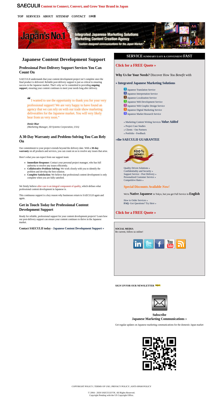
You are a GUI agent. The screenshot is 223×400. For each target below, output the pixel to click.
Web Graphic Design (144, 105)
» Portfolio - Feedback (135, 133)
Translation (139, 89)
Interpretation (141, 93)
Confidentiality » (138, 171)
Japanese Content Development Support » (78, 228)
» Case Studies (135, 126)
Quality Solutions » (137, 168)
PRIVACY (121, 386)
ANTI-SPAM (141, 386)
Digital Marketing (143, 110)
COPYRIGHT (82, 386)
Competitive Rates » (134, 180)
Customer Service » (140, 177)
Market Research (142, 114)
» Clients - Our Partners (135, 129)
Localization (140, 97)
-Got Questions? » (140, 203)
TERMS (102, 386)
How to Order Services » (136, 200)
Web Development (143, 101)
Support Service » (140, 174)
